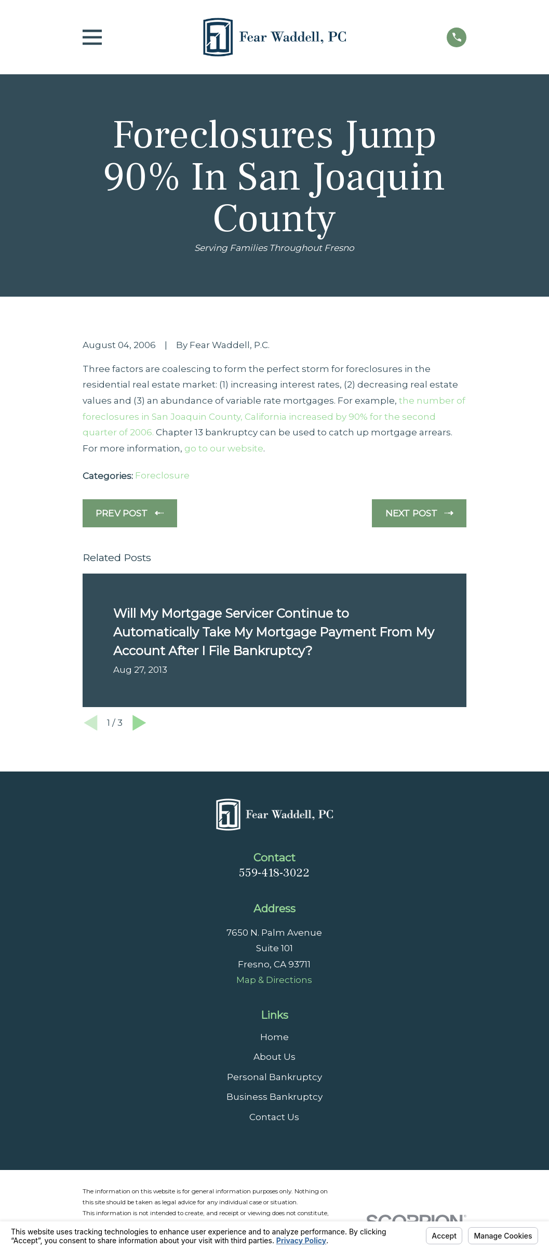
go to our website (223, 448)
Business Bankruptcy (274, 1097)
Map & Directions (274, 980)
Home (274, 1037)
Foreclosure (162, 475)
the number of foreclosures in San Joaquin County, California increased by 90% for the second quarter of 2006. (274, 416)
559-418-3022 (274, 873)
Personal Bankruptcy (274, 1077)
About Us (274, 1057)
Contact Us (274, 1117)
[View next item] (139, 723)
